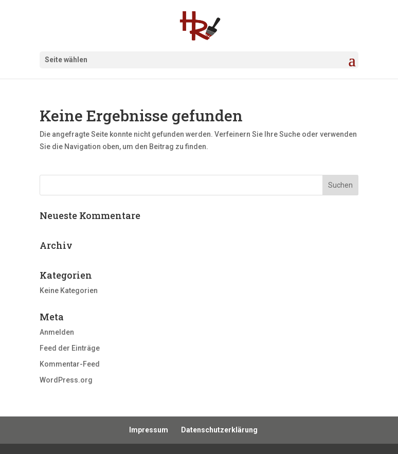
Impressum (148, 430)
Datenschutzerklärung (219, 430)
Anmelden (57, 332)
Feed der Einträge (70, 348)
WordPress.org (66, 380)
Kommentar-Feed (70, 364)
